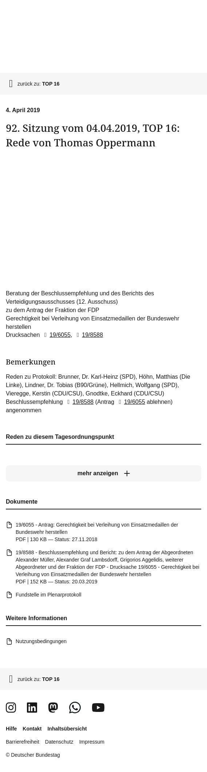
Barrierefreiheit (22, 742)
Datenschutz (59, 742)
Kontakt (32, 729)
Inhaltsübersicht (67, 729)
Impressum (91, 742)
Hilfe (11, 729)
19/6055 (56, 335)
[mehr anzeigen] (103, 474)
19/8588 (88, 335)
